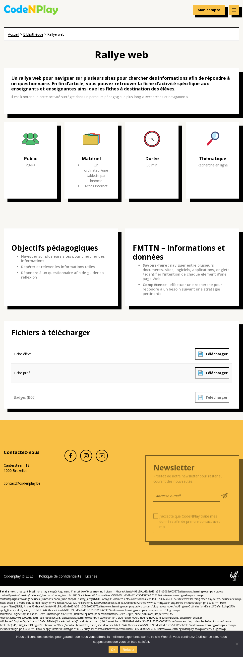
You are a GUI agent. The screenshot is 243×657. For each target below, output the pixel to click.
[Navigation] (234, 10)
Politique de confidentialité (60, 581)
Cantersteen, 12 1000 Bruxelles (16, 468)
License (91, 581)
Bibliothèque (33, 34)
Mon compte (209, 9)
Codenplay (31, 9)
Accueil (13, 34)
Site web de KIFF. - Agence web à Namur (234, 582)
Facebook (70, 461)
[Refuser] (236, 643)
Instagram (86, 461)
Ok (113, 650)
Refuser (128, 650)
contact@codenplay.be (22, 483)
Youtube (102, 461)
